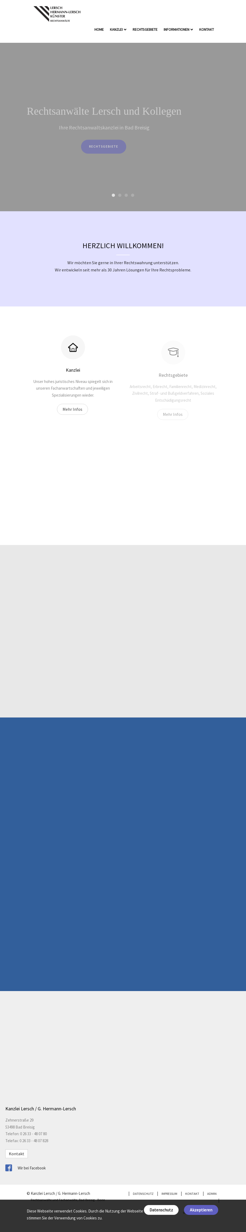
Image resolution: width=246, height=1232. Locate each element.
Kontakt (206, 29)
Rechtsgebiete (145, 29)
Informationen (178, 29)
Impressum (169, 1194)
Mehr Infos (72, 413)
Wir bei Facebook (32, 1167)
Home (99, 29)
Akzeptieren (201, 1209)
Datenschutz (161, 1209)
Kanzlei (118, 29)
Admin (212, 1194)
